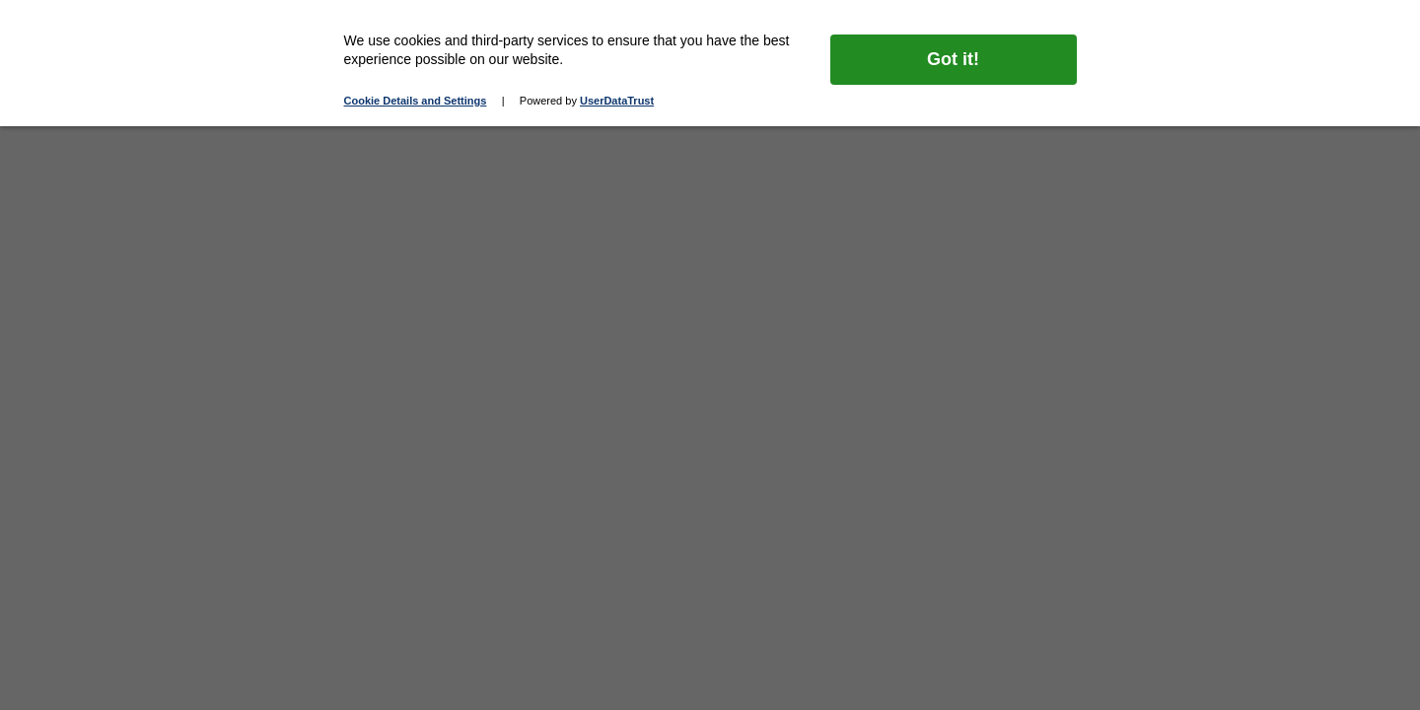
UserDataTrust (617, 100)
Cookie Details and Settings (415, 100)
